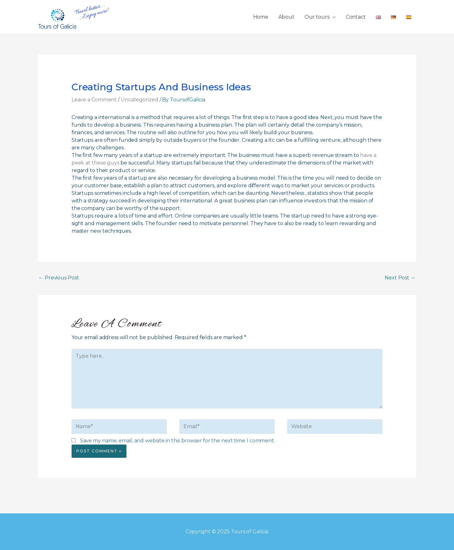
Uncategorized (139, 100)
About (286, 17)
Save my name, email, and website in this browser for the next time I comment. (177, 441)
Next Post (400, 278)
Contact (356, 17)
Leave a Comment (94, 100)
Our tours (317, 17)
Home (261, 17)
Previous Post (58, 278)
